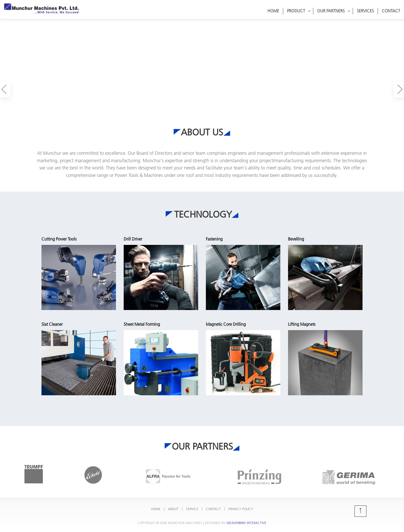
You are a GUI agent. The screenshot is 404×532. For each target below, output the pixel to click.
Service (192, 506)
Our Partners (333, 10)
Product (299, 10)
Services (365, 10)
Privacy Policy (240, 506)
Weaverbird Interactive (246, 520)
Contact (391, 10)
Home (273, 10)
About (173, 506)
